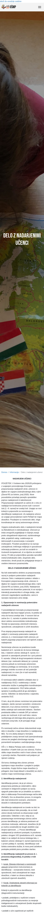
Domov (4, 472)
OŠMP (8, 7)
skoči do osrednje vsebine (10, 1)
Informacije (14, 472)
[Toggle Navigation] (40, 7)
